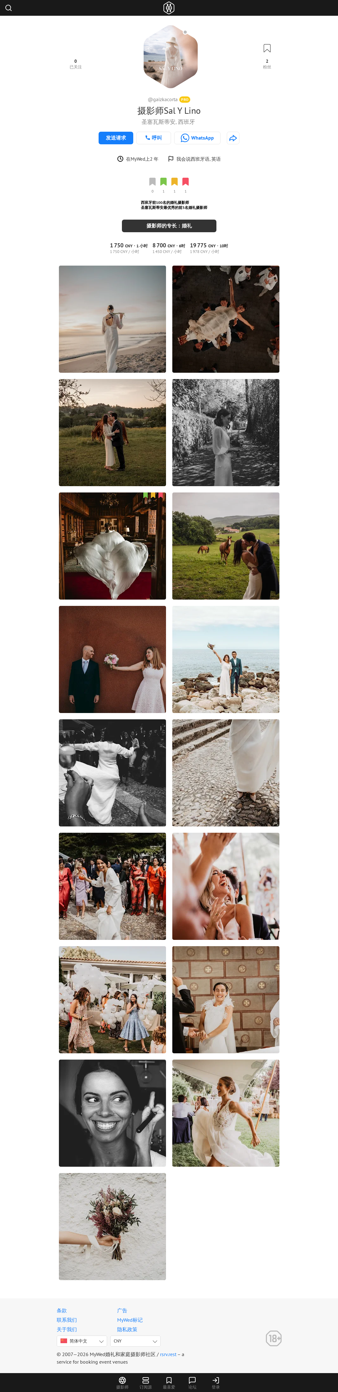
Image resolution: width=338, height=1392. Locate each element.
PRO (185, 99)
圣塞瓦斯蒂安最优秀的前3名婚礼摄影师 (174, 207)
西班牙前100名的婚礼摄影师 (165, 202)
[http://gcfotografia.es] (233, 138)
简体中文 (73, 1341)
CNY (118, 1341)
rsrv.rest (168, 1354)
